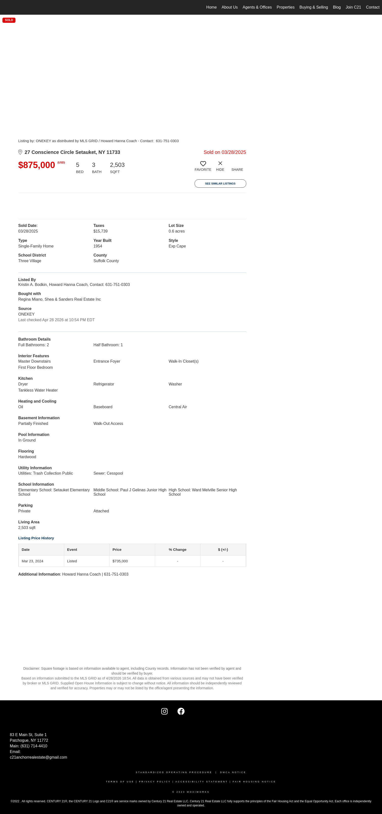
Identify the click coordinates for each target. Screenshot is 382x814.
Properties (286, 7)
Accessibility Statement (201, 781)
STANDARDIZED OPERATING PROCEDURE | (178, 772)
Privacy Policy (155, 781)
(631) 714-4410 (34, 746)
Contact (373, 7)
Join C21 (353, 7)
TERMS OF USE (120, 781)
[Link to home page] (6, 7)
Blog (337, 7)
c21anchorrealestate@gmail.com (38, 757)
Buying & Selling (313, 7)
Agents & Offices (257, 7)
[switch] (203, 168)
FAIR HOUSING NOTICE (254, 781)
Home (211, 7)
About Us (230, 7)
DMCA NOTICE (233, 772)
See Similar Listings (220, 183)
